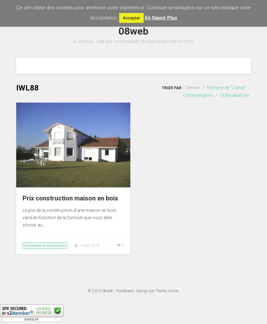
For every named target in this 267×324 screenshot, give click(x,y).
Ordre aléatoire (234, 95)
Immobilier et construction (45, 246)
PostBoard (125, 291)
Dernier (193, 87)
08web (107, 291)
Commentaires (198, 95)
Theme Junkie (166, 291)
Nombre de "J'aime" (226, 87)
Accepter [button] (131, 18)
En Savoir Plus (161, 18)
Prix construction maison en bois (70, 198)
